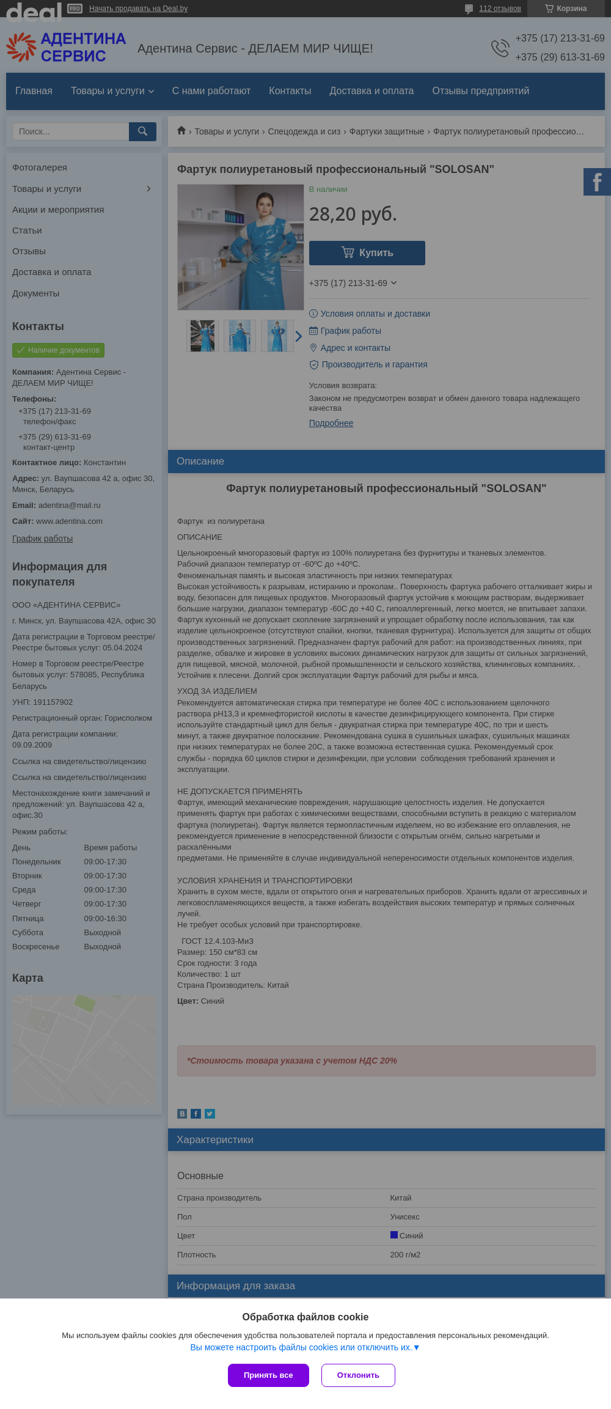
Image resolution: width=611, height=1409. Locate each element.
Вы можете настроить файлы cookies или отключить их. (301, 1347)
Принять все (268, 1375)
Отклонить (358, 1375)
